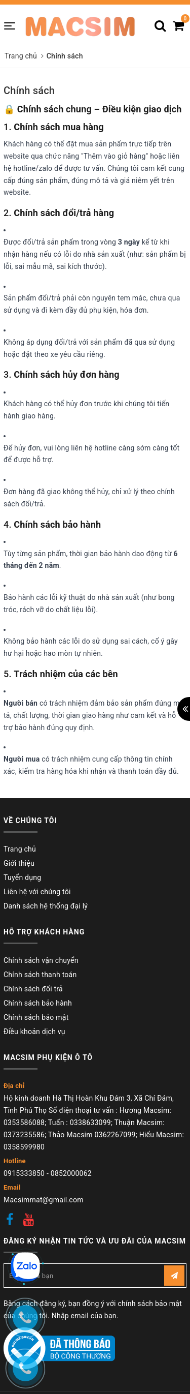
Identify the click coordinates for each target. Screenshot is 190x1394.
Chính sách (29, 90)
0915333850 (24, 1173)
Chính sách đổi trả (33, 989)
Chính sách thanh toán (40, 975)
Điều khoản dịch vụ (34, 1031)
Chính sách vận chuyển (41, 960)
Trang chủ (20, 849)
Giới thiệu (19, 863)
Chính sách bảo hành (38, 1003)
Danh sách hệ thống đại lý (46, 906)
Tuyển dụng (22, 877)
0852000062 (71, 1173)
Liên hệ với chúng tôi (37, 892)
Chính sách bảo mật (36, 1017)
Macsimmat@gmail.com (44, 1200)
